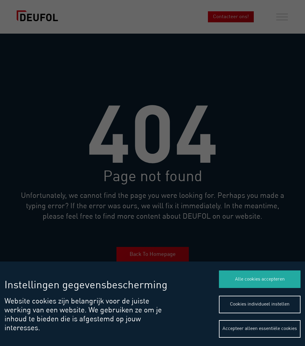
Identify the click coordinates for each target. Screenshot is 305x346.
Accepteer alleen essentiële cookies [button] (259, 328)
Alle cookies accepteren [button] (260, 279)
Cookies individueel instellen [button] (260, 304)
